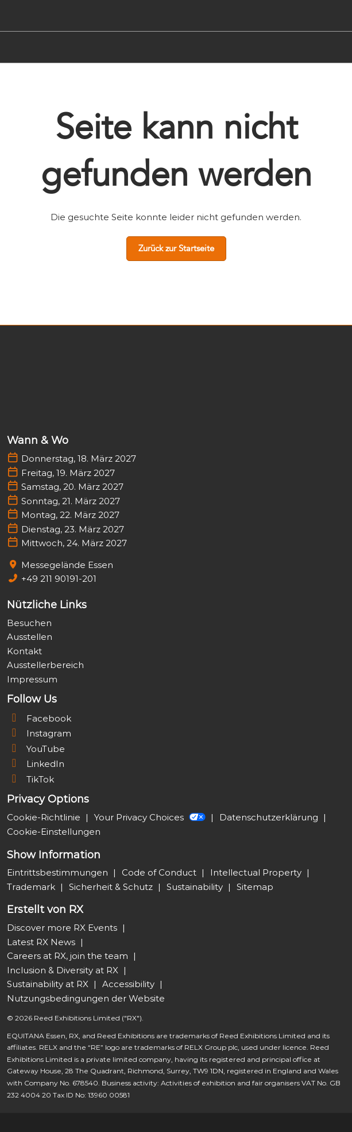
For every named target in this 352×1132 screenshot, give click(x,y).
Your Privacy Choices (151, 817)
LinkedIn (35, 763)
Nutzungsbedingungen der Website (86, 998)
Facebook (39, 718)
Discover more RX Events (63, 927)
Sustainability (196, 886)
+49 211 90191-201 (58, 578)
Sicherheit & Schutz (112, 886)
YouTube (36, 748)
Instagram (39, 733)
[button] (176, 249)
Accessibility (129, 983)
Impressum (32, 679)
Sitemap (255, 886)
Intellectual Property (257, 872)
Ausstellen (29, 636)
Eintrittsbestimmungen (58, 872)
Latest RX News (42, 942)
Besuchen (29, 622)
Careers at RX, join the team (68, 955)
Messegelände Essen (67, 564)
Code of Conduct (160, 872)
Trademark (32, 886)
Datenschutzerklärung (269, 817)
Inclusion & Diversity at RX (64, 970)
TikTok (30, 779)
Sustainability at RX (49, 983)
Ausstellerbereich (45, 664)
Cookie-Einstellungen (53, 831)
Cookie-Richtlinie (45, 817)
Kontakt (24, 651)
